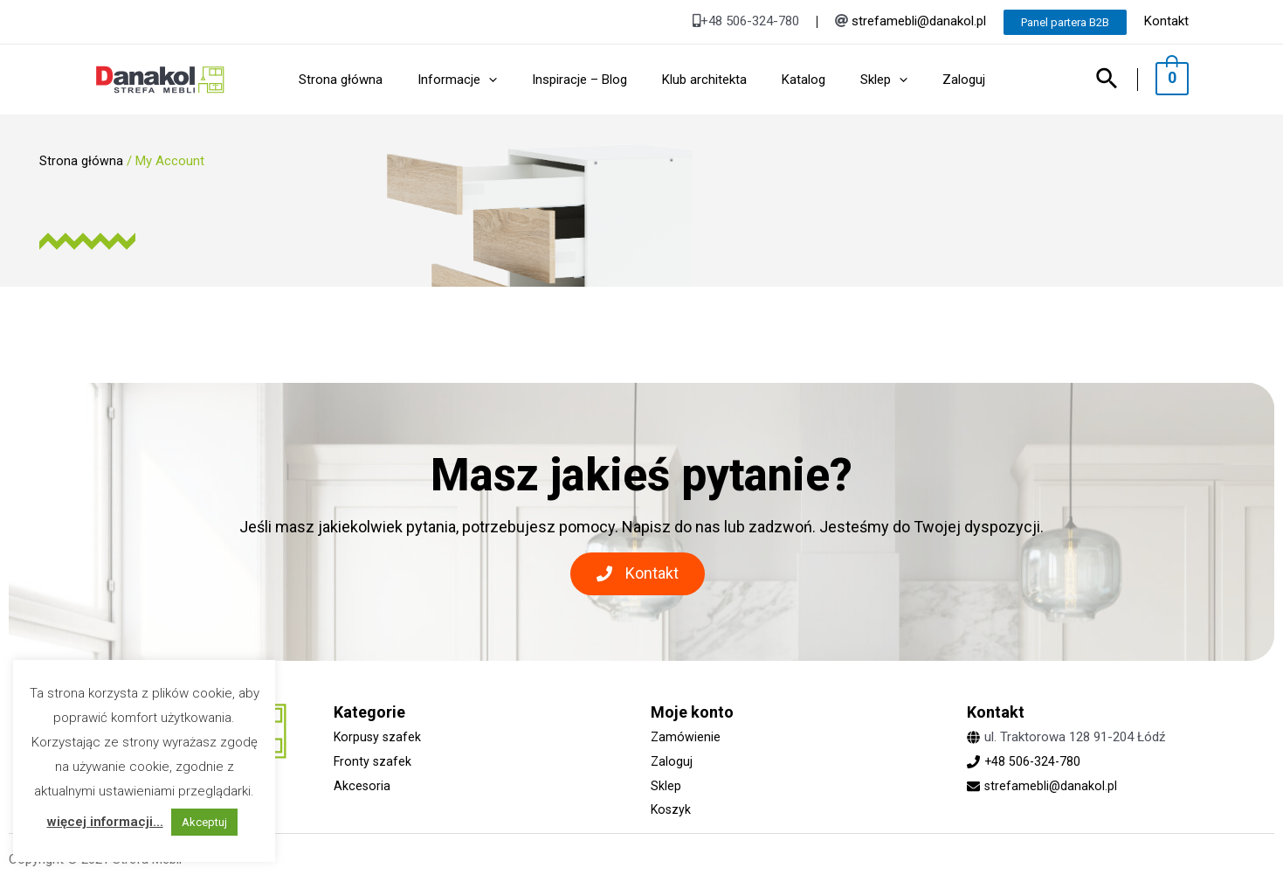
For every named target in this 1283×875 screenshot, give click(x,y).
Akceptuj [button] (204, 822)
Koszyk (672, 809)
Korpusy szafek (379, 737)
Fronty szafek (373, 761)
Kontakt (1166, 21)
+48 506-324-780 (1033, 761)
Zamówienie (686, 737)
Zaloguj (672, 761)
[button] (637, 573)
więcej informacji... (105, 822)
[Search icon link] (1117, 80)
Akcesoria (362, 786)
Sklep (666, 786)
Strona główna (81, 161)
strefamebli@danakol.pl (919, 21)
